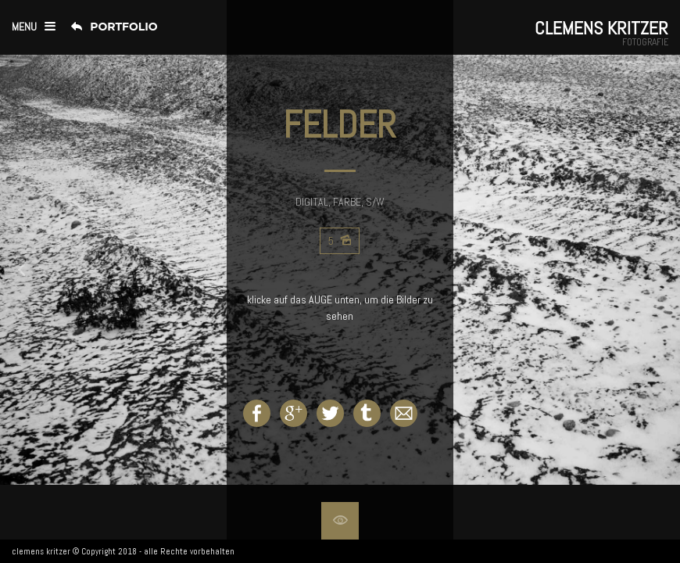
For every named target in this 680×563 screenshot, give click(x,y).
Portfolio (123, 27)
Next (642, 269)
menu (24, 27)
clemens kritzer (41, 551)
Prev (37, 269)
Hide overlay (340, 521)
